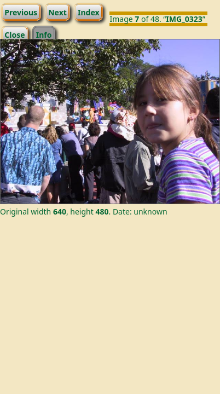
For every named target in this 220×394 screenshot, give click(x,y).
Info (44, 34)
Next (57, 12)
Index (89, 12)
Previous (20, 12)
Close (14, 34)
